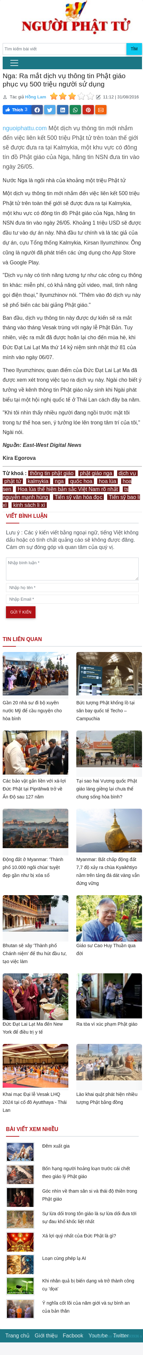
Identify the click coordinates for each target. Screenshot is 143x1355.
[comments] (72, 569)
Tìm (134, 49)
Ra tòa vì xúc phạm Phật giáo (106, 1024)
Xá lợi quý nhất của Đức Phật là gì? (79, 1235)
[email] (72, 599)
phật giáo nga (96, 473)
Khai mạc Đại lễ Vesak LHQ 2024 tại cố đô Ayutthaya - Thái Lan (35, 1102)
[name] (72, 587)
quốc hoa (81, 481)
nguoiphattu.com (25, 128)
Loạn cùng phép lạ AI (64, 1258)
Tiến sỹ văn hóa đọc (79, 497)
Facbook (73, 1335)
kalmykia (38, 481)
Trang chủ (17, 1335)
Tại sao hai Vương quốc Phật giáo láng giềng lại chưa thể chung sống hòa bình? (106, 788)
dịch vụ (127, 473)
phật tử (12, 481)
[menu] (14, 63)
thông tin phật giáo (52, 473)
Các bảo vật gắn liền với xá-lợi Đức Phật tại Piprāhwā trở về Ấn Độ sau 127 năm (34, 788)
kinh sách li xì (29, 505)
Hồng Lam (35, 96)
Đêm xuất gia (56, 1146)
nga (59, 481)
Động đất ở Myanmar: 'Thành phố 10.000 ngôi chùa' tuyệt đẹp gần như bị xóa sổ (33, 867)
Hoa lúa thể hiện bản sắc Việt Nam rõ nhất (68, 489)
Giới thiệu (46, 1335)
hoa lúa (107, 481)
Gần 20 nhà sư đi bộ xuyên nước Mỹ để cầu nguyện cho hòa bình (32, 710)
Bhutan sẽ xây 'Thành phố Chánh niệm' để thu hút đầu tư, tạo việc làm (35, 953)
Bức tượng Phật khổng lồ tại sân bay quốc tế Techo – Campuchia (105, 710)
